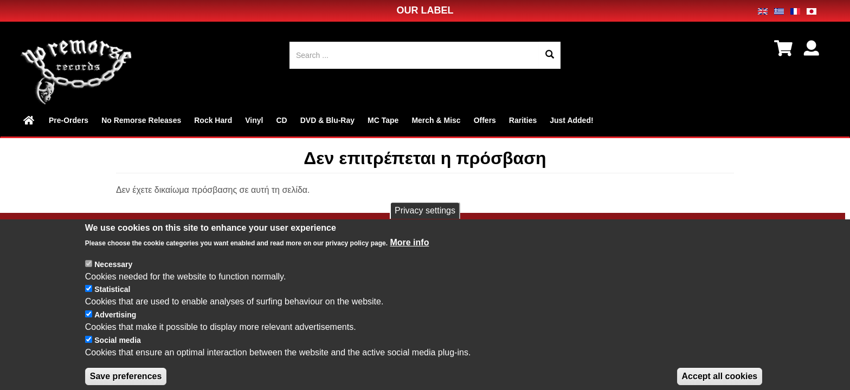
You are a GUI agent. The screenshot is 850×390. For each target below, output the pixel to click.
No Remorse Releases (141, 120)
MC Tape (383, 120)
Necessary (113, 276)
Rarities (523, 120)
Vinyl (254, 120)
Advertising (115, 326)
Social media (117, 352)
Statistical (112, 301)
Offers (485, 120)
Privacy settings (425, 222)
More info (409, 254)
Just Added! (571, 120)
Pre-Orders (68, 120)
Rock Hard (213, 120)
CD (281, 120)
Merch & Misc (435, 120)
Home (29, 120)
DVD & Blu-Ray (327, 120)
